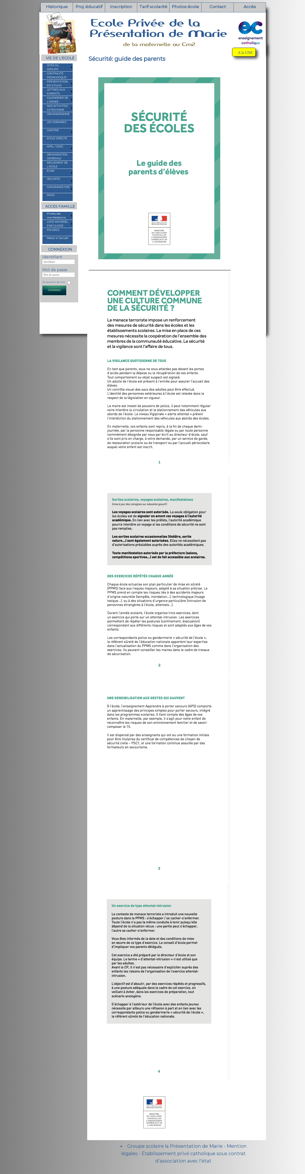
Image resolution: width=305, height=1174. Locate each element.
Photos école (185, 6)
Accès (250, 6)
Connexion (54, 290)
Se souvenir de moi (53, 282)
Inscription (121, 6)
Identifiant (52, 257)
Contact (217, 6)
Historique (57, 6)
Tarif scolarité (153, 6)
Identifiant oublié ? (53, 296)
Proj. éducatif (89, 6)
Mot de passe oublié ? (55, 299)
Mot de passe (54, 270)
